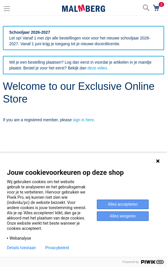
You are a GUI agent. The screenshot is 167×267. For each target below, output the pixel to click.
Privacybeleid (57, 247)
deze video (97, 68)
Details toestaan (21, 247)
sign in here (83, 120)
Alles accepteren (122, 204)
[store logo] (83, 8)
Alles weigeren (123, 216)
